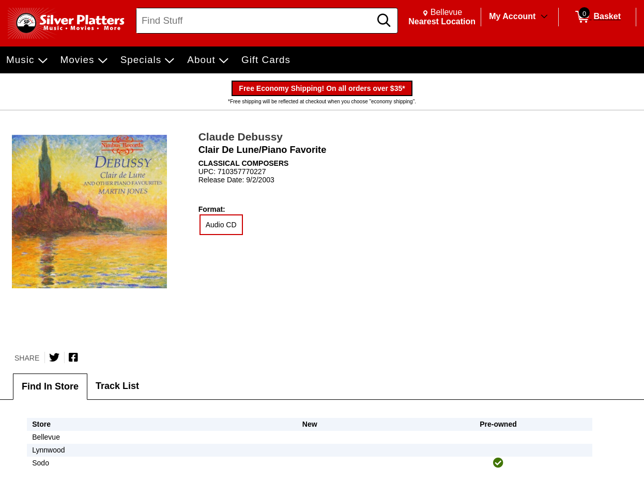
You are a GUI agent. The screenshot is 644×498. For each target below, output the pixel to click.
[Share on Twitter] (54, 357)
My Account (512, 16)
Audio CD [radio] (221, 225)
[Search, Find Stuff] (255, 20)
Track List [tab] (117, 386)
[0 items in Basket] (597, 17)
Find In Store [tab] (50, 386)
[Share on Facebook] (73, 357)
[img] (498, 463)
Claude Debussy (240, 137)
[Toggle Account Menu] (544, 17)
